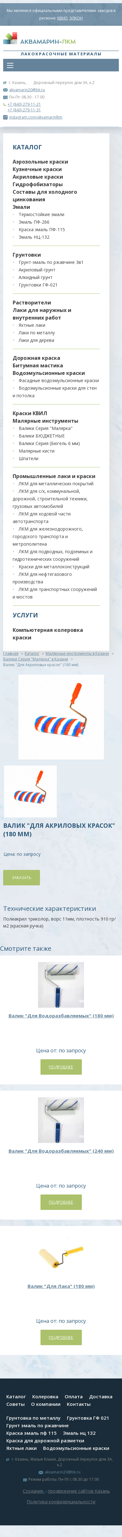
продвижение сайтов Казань (79, 1491)
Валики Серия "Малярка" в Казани (35, 659)
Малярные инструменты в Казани (77, 653)
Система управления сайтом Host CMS (61, 1509)
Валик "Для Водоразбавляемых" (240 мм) (61, 1151)
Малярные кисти (37, 451)
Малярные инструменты (45, 420)
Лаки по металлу (37, 333)
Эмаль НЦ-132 (34, 237)
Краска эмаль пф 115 (31, 1433)
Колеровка (45, 1396)
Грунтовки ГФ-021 (38, 285)
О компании (46, 1404)
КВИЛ (62, 18)
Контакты (79, 1404)
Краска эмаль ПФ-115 (42, 229)
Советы (15, 1404)
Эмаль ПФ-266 (34, 222)
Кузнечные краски (37, 169)
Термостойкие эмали (41, 214)
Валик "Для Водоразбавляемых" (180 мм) (61, 1015)
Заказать (21, 877)
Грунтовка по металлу (33, 1418)
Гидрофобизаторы (38, 184)
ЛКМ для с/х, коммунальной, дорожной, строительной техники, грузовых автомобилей (50, 498)
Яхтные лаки (32, 325)
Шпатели (28, 458)
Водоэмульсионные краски (49, 373)
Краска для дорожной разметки (45, 1440)
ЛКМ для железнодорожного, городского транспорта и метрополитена (48, 536)
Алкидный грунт (36, 277)
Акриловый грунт (37, 270)
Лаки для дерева (36, 340)
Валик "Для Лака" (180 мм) (61, 1286)
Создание (34, 1491)
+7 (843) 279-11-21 (24, 104)
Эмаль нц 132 (79, 1433)
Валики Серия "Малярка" (46, 428)
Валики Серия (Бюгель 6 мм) (49, 443)
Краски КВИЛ (30, 413)
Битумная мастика (38, 365)
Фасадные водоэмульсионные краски (59, 380)
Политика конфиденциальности (61, 1502)
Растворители (32, 302)
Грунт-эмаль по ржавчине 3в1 (51, 262)
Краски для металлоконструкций (54, 567)
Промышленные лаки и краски (54, 476)
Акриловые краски (38, 176)
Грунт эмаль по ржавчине (37, 1425)
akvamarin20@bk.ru (27, 89)
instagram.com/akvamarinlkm (32, 117)
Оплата (74, 1396)
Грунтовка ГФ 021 (88, 1418)
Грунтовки (27, 254)
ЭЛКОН (76, 18)
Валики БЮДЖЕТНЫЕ (42, 436)
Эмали (21, 206)
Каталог (32, 653)
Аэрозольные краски (40, 161)
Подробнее (61, 1067)
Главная (10, 653)
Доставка (100, 1396)
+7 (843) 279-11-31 (24, 110)
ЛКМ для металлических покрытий (56, 484)
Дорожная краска (36, 357)
